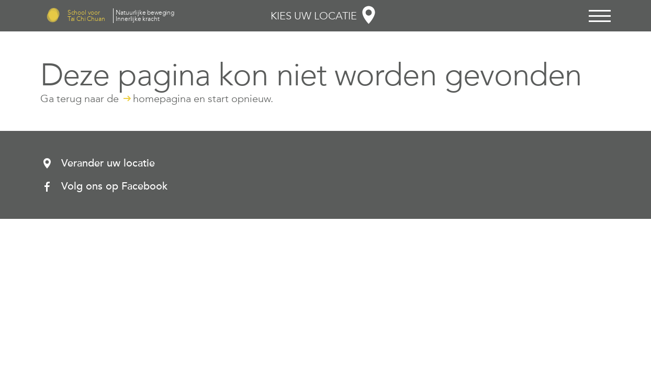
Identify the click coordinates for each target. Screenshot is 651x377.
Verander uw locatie (108, 163)
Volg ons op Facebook (114, 186)
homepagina (162, 98)
